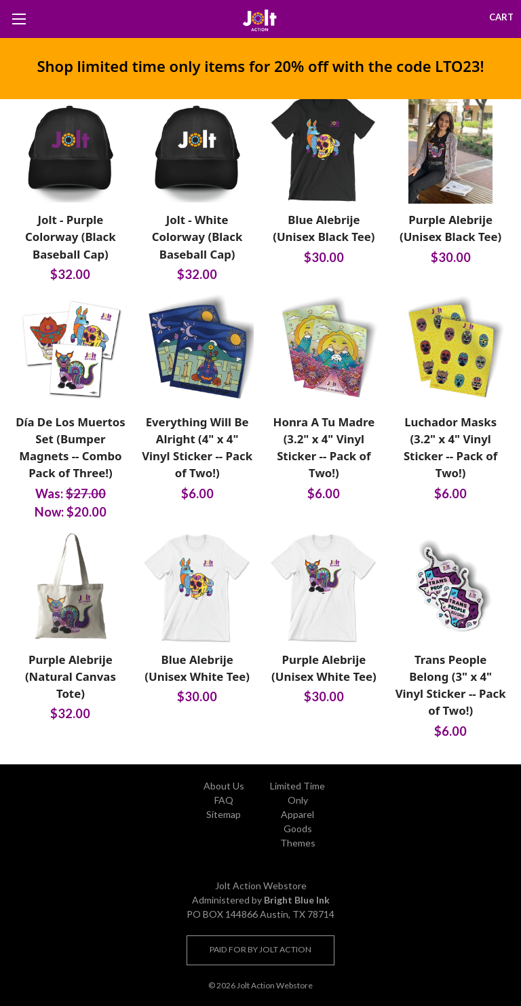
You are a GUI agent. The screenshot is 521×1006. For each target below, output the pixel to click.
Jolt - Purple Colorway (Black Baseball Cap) (70, 236)
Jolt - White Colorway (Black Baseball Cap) (197, 236)
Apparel (297, 814)
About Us (224, 785)
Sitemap (223, 814)
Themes (297, 843)
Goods (298, 828)
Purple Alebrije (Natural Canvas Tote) (70, 676)
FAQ (223, 800)
